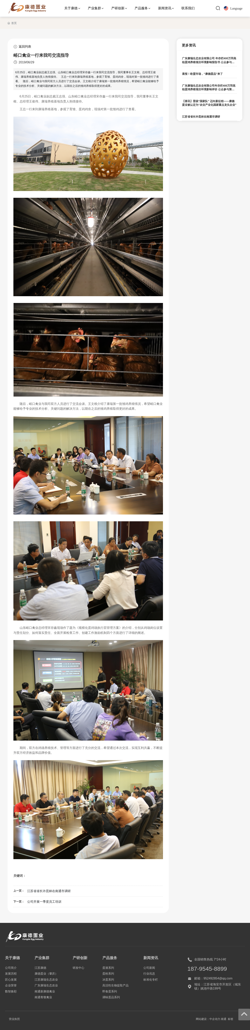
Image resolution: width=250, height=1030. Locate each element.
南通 (223, 1019)
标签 (230, 1019)
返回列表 (22, 46)
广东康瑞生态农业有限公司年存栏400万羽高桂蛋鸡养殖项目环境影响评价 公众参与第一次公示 (208, 89)
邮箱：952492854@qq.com (213, 978)
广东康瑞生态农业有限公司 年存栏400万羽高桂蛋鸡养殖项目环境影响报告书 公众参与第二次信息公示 (209, 62)
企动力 (216, 1019)
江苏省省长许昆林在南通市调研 (49, 891)
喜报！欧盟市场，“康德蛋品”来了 (202, 73)
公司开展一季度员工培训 (44, 901)
